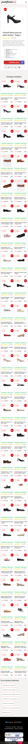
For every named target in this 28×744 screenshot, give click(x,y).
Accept (20, 742)
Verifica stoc (16, 62)
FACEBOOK (9, 722)
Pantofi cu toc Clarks (8, 685)
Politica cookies (18, 728)
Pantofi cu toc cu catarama (10, 699)
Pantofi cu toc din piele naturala (11, 694)
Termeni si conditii (11, 727)
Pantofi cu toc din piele (9, 690)
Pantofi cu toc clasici (8, 703)
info (12, 101)
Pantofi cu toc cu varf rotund (11, 708)
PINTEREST (18, 722)
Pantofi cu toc (6, 712)
